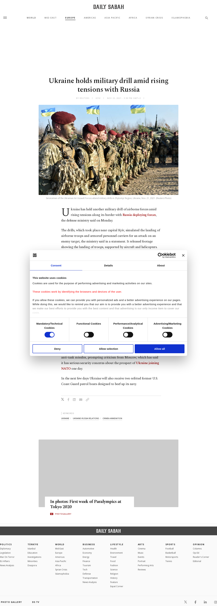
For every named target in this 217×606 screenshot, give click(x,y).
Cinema (141, 548)
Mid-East (51, 18)
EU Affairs (5, 561)
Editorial (197, 561)
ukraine (65, 418)
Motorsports (171, 557)
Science (114, 569)
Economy (87, 552)
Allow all (159, 348)
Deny (57, 348)
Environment (116, 552)
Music (140, 552)
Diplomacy (5, 548)
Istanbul (31, 548)
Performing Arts (146, 565)
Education (32, 552)
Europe (70, 18)
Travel (113, 557)
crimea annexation (112, 418)
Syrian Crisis (154, 18)
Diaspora (32, 565)
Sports (170, 544)
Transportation (90, 577)
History (113, 577)
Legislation (5, 552)
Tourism (87, 565)
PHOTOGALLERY (63, 514)
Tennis (168, 561)
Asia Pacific (112, 18)
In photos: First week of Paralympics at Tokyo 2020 (86, 504)
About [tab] (161, 265)
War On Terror (7, 557)
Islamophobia (181, 18)
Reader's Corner (201, 557)
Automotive (88, 548)
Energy (86, 557)
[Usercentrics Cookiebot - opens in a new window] (160, 255)
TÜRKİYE (33, 544)
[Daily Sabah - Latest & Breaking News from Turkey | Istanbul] (108, 7)
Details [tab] (108, 265)
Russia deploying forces (139, 214)
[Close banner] (183, 255)
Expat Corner (116, 586)
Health (113, 548)
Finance (86, 561)
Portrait (141, 561)
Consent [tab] (56, 265)
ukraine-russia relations (86, 418)
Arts (141, 544)
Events (141, 557)
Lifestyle (116, 544)
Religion (114, 573)
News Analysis (7, 565)
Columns (197, 548)
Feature (114, 582)
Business (89, 544)
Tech (85, 569)
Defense (87, 573)
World (31, 18)
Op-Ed (196, 552)
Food (112, 561)
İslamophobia (62, 573)
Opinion (198, 544)
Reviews (142, 569)
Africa (133, 18)
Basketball (170, 552)
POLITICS (6, 544)
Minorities (32, 561)
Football (169, 548)
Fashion (114, 565)
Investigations (34, 557)
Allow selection (108, 348)
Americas (90, 18)
